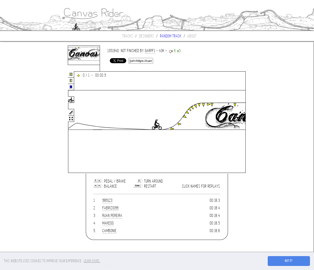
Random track (170, 36)
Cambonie (109, 230)
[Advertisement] (21, 122)
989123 (107, 200)
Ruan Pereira (112, 215)
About (192, 36)
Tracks (127, 36)
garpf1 (150, 50)
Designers (146, 36)
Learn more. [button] (92, 261)
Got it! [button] (289, 261)
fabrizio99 (110, 208)
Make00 (108, 223)
